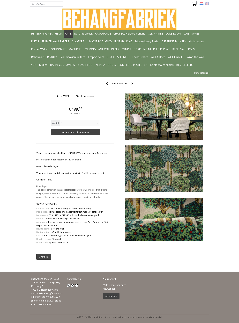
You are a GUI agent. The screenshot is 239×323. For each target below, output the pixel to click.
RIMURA (52, 57)
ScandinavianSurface (72, 57)
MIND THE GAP (131, 49)
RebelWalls (38, 57)
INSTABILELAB (123, 41)
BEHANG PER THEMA (49, 33)
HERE (49, 179)
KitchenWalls (39, 49)
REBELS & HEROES (183, 49)
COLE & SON (173, 33)
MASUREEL (75, 49)
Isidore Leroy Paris (146, 41)
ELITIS (35, 41)
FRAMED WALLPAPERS (55, 41)
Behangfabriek (83, 33)
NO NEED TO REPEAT (156, 49)
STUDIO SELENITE (118, 57)
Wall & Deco (158, 57)
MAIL (86, 173)
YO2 (33, 65)
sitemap (107, 317)
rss (114, 317)
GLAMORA (78, 41)
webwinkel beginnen (127, 317)
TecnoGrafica (140, 57)
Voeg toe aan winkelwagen (75, 132)
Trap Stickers (96, 57)
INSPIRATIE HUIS (105, 65)
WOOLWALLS (176, 57)
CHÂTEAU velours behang (129, 33)
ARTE (68, 33)
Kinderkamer (196, 41)
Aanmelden (111, 295)
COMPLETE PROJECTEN (133, 65)
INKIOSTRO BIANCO (99, 41)
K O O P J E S (84, 65)
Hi (32, 33)
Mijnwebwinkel (155, 317)
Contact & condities (162, 65)
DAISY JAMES (191, 33)
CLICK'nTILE (155, 33)
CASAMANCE (103, 33)
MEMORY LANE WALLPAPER (102, 49)
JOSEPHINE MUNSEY (173, 41)
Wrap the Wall (195, 57)
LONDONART (57, 49)
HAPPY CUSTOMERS (62, 65)
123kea (43, 65)
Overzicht (43, 256)
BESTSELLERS (184, 65)
